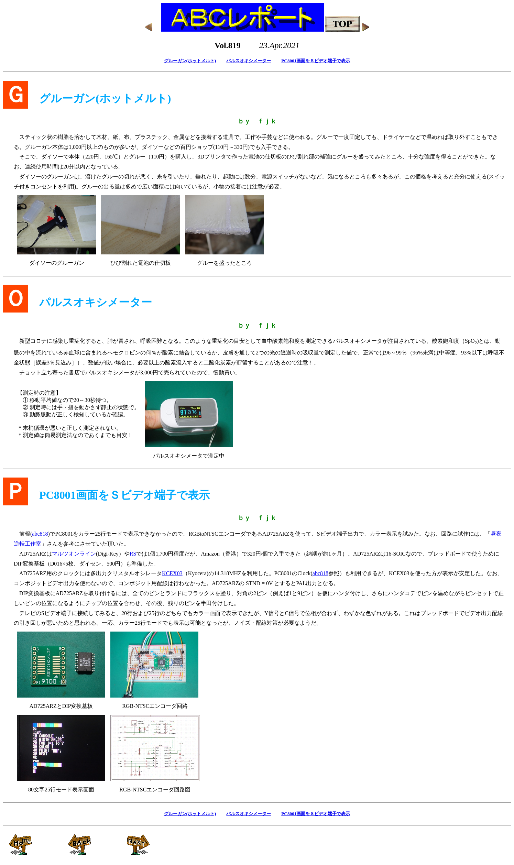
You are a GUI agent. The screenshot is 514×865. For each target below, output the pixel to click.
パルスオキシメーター (248, 60)
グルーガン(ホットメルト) (190, 60)
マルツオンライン (74, 554)
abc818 (40, 534)
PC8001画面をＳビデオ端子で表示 (315, 60)
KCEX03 (172, 573)
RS (133, 554)
